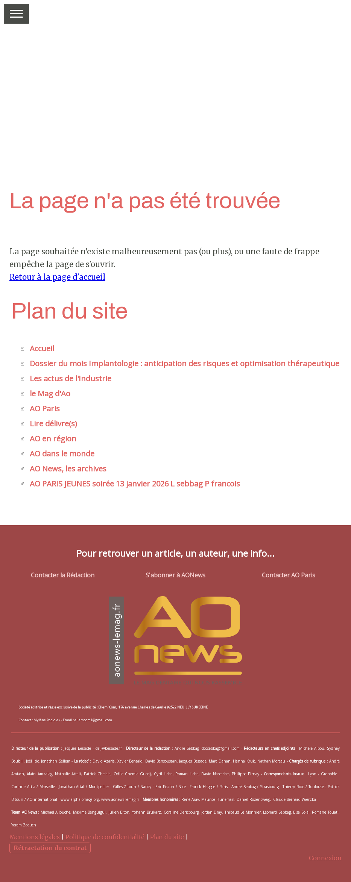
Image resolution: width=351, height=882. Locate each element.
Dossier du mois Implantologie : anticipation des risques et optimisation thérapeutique (184, 363)
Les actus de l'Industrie (70, 378)
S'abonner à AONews (175, 575)
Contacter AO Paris (288, 575)
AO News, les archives (68, 469)
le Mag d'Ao (50, 393)
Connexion (325, 858)
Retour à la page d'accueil (57, 277)
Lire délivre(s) (53, 423)
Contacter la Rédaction (62, 575)
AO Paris (45, 408)
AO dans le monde (62, 454)
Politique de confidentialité (104, 837)
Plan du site (167, 837)
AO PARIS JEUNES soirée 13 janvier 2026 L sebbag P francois (135, 484)
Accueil (42, 348)
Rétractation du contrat (50, 848)
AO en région (53, 438)
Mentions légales (34, 837)
